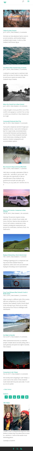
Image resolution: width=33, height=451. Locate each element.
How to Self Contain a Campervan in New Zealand (14, 211)
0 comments (23, 32)
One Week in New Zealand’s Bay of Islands (14, 67)
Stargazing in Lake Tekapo (10, 372)
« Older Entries (7, 389)
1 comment (23, 168)
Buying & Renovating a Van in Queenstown (14, 255)
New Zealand (14, 32)
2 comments (23, 295)
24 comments (23, 106)
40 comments (24, 213)
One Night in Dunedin (9, 335)
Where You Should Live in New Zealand (13, 104)
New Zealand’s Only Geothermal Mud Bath (14, 167)
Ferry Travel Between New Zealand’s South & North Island (15, 293)
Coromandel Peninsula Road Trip (12, 121)
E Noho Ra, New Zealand (9, 30)
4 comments (24, 123)
